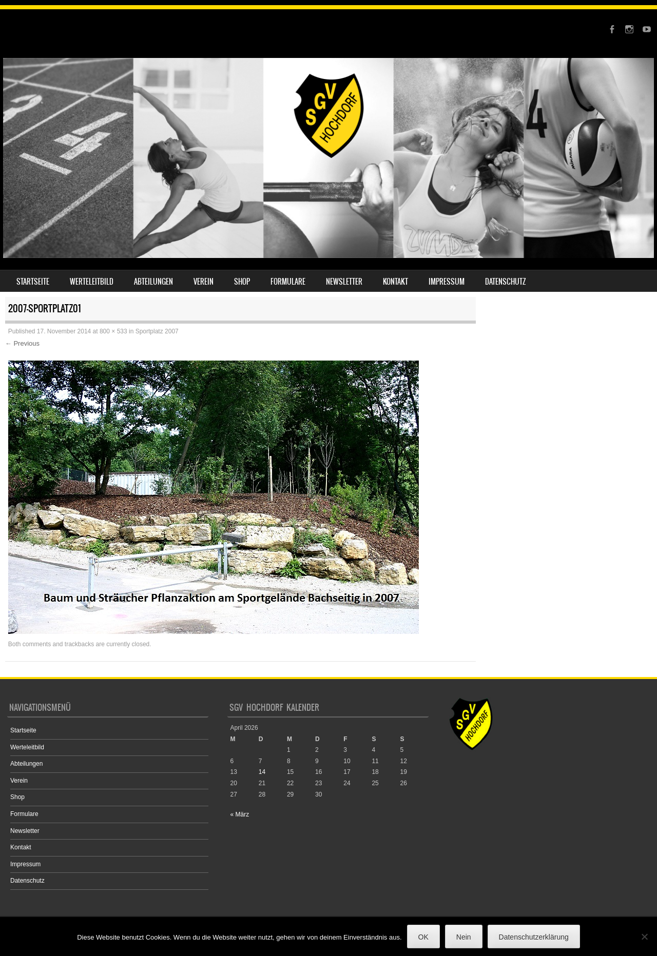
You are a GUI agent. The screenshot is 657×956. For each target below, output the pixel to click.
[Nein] (644, 936)
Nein (463, 937)
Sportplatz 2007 (157, 331)
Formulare (287, 281)
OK (423, 937)
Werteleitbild (91, 281)
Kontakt (395, 281)
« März (239, 814)
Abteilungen (153, 281)
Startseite (32, 281)
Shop (242, 281)
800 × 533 (113, 331)
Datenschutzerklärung (534, 937)
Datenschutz (505, 281)
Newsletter (344, 281)
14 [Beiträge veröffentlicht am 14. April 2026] (262, 771)
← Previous (22, 343)
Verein (204, 281)
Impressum (447, 281)
